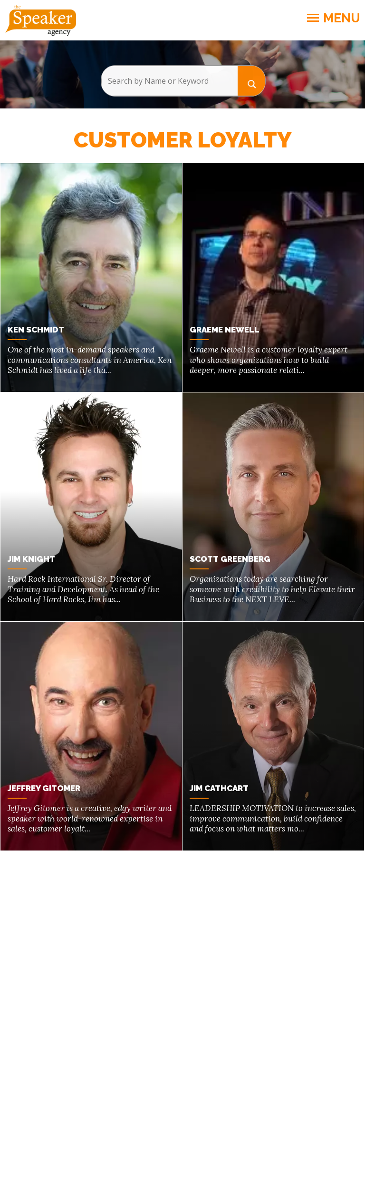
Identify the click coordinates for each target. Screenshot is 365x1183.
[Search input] (169, 81)
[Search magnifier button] (251, 81)
